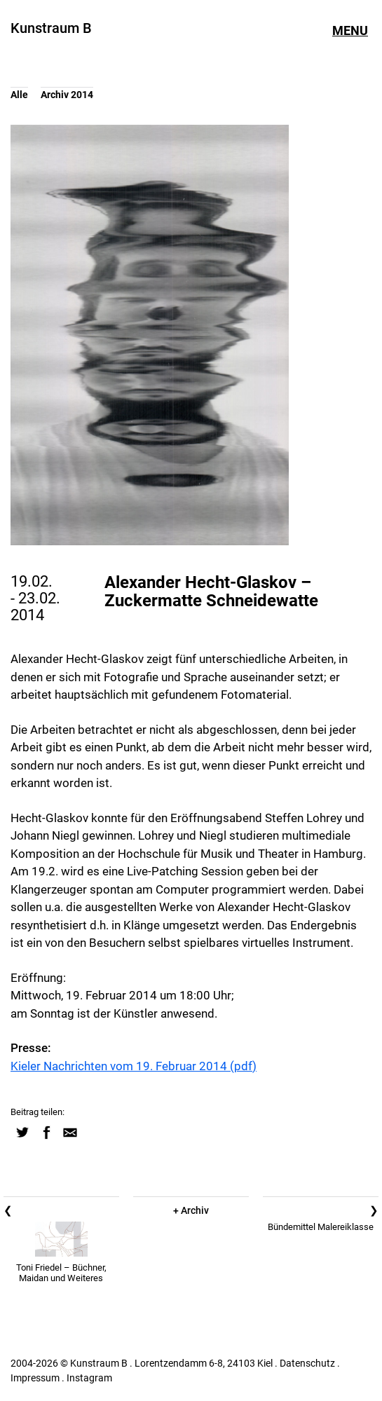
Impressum (35, 1377)
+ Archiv (191, 1210)
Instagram (89, 1377)
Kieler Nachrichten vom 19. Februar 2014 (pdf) (134, 1066)
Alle (19, 94)
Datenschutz (307, 1363)
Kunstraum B (51, 28)
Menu (350, 31)
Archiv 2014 (67, 94)
